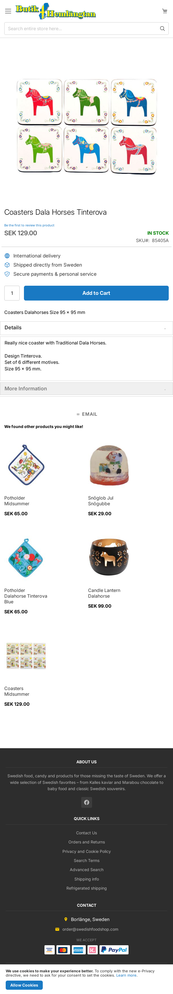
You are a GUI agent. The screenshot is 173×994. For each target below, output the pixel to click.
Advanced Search (86, 869)
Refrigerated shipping (86, 888)
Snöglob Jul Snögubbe (100, 500)
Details (13, 327)
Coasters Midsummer (16, 691)
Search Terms (86, 860)
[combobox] (86, 28)
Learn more (126, 975)
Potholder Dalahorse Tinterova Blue (25, 595)
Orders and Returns (86, 841)
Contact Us (86, 832)
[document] (86, 979)
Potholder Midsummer (16, 500)
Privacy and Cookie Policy (86, 851)
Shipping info (86, 879)
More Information (26, 388)
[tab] (86, 328)
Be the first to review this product (29, 225)
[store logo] (55, 11)
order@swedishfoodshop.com (90, 929)
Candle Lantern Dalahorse (104, 593)
